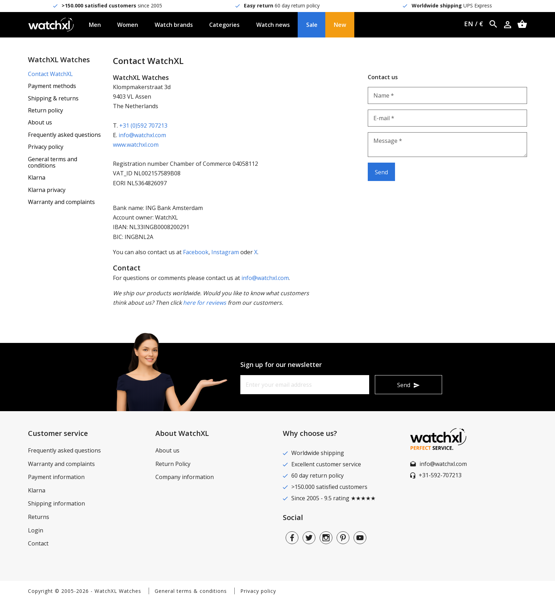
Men (95, 25)
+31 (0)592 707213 (143, 125)
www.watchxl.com (136, 144)
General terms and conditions (52, 162)
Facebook (195, 252)
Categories (224, 25)
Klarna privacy (46, 190)
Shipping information (56, 503)
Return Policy (172, 464)
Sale (311, 25)
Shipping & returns (53, 98)
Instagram (225, 252)
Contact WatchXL (50, 74)
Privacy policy (45, 147)
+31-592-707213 (440, 475)
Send (403, 385)
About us (40, 122)
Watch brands (174, 25)
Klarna (36, 177)
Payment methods (52, 86)
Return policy (45, 110)
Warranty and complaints (61, 202)
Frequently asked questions (64, 135)
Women (127, 25)
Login (35, 530)
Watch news (273, 25)
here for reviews (204, 303)
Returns (38, 517)
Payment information (56, 477)
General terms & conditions (191, 591)
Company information (184, 477)
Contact (38, 543)
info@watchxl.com (142, 135)
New (340, 25)
